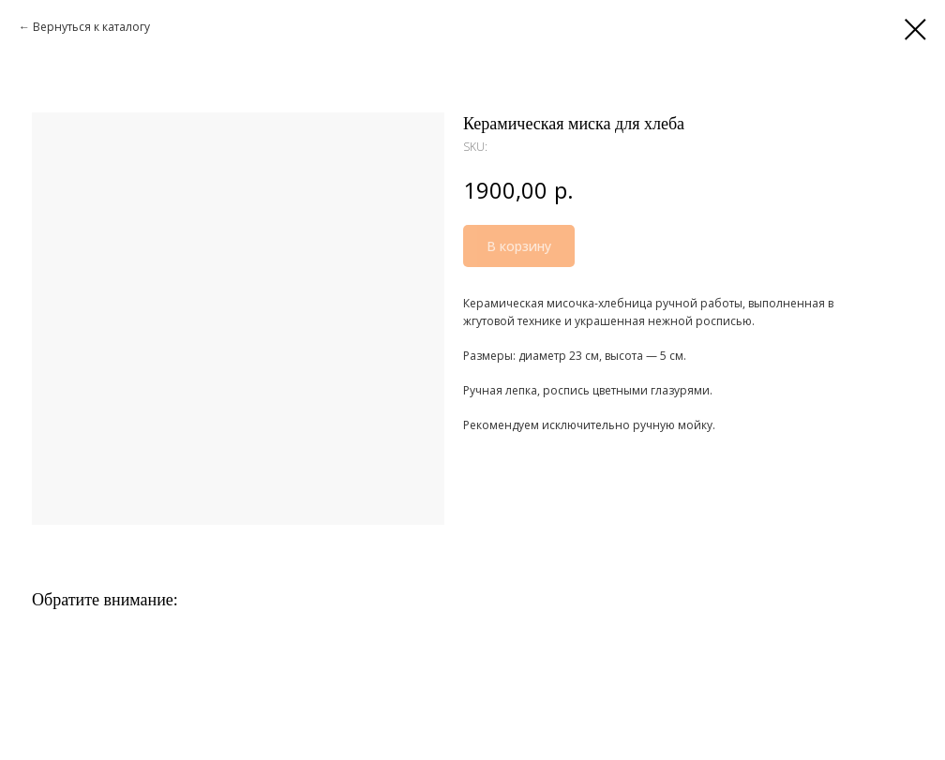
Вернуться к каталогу (91, 27)
